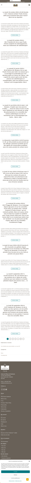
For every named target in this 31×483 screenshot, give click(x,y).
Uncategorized (4, 355)
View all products (4, 441)
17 (20, 338)
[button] (29, 461)
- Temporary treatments (6, 458)
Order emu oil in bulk (5, 434)
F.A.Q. (2, 400)
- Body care (3, 447)
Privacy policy (4, 404)
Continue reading (15, 35)
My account (3, 417)
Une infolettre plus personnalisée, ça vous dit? (10, 346)
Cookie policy (3, 409)
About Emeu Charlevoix (6, 396)
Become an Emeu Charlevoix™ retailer (9, 432)
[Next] (23, 339)
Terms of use (3, 406)
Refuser (15, 474)
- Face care (3, 445)
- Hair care (3, 449)
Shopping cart (4, 421)
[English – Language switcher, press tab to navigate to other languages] (15, 0)
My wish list (3, 419)
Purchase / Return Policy (6, 402)
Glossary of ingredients (5, 411)
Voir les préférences (15, 478)
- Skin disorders (4, 456)
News (2, 353)
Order (2, 423)
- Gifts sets (3, 451)
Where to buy (3, 398)
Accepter (15, 471)
